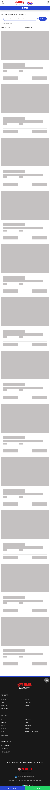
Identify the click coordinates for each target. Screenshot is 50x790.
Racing (27, 705)
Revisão (3, 729)
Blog (2, 732)
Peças (3, 725)
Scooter (3, 699)
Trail (2, 702)
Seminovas (28, 719)
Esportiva (28, 702)
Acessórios (28, 725)
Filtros (25, 8)
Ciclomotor (4, 709)
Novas (3, 719)
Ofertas (3, 722)
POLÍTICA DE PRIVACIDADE (31, 732)
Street (27, 699)
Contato (27, 729)
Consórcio (28, 722)
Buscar (42, 19)
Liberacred (4, 735)
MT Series (4, 705)
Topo (47, 680)
